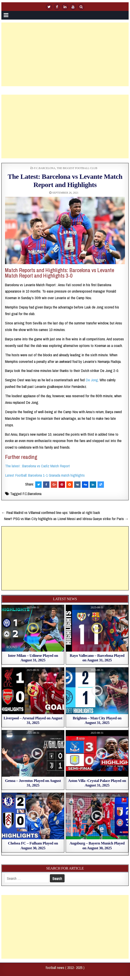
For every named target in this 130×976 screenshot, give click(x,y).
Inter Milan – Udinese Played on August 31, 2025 (33, 657)
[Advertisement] (65, 54)
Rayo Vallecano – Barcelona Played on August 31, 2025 (97, 657)
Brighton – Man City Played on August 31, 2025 (97, 720)
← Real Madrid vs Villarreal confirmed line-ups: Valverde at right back (50, 512)
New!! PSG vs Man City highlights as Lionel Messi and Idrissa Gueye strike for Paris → (66, 518)
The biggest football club (77, 168)
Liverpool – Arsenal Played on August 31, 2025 (33, 720)
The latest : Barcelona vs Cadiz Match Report (37, 465)
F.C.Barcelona (44, 168)
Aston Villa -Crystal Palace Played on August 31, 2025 (97, 783)
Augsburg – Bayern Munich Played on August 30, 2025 (97, 845)
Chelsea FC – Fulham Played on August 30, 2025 (33, 845)
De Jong (92, 379)
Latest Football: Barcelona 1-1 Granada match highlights (45, 475)
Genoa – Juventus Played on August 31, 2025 (33, 783)
